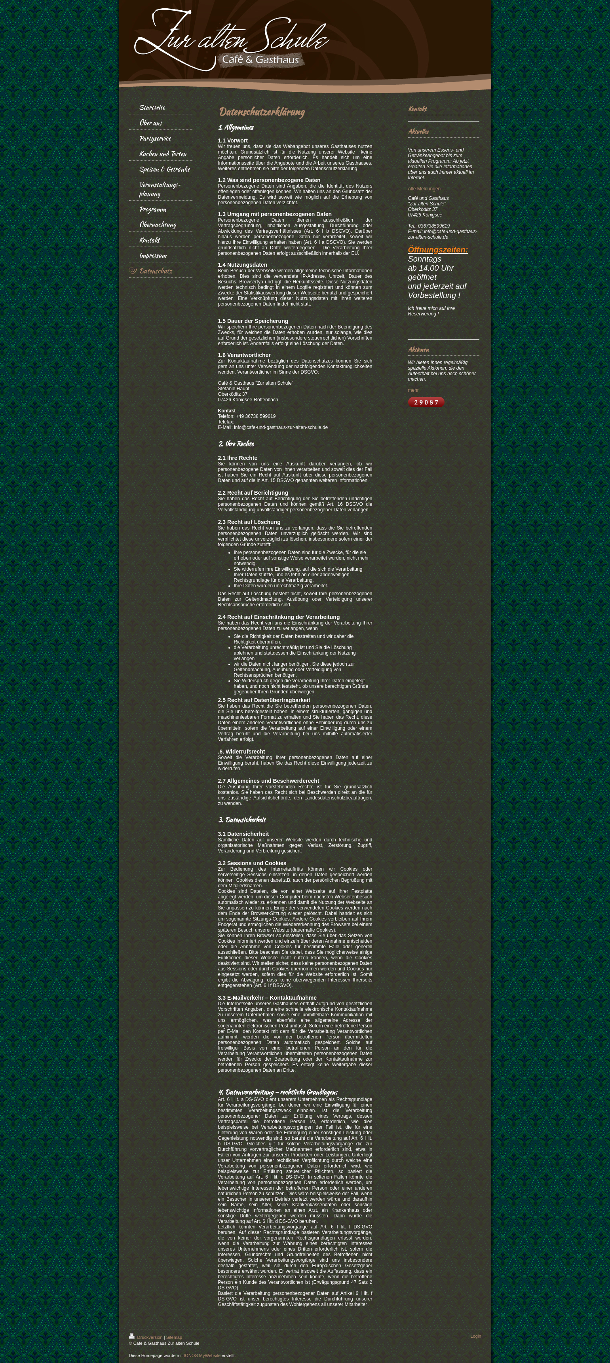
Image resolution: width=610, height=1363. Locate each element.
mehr (413, 390)
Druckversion (146, 1337)
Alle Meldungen (424, 189)
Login (476, 1336)
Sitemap (174, 1337)
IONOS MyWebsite (202, 1355)
